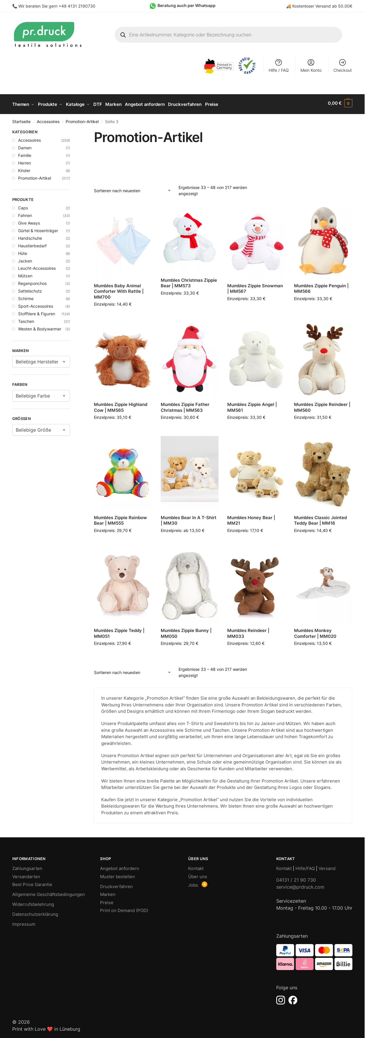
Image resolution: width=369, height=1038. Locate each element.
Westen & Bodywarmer (39, 326)
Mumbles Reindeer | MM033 (248, 631)
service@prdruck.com (300, 885)
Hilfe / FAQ (279, 65)
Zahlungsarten (27, 866)
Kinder (24, 168)
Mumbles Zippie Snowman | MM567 (255, 286)
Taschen (26, 319)
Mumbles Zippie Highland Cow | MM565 (120, 405)
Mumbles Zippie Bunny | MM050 (186, 631)
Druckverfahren (116, 884)
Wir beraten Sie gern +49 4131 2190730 (56, 5)
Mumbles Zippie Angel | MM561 (252, 405)
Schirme (26, 296)
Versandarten (26, 874)
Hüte (22, 251)
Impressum (23, 922)
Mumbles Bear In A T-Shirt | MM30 (188, 518)
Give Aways (29, 221)
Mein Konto (310, 65)
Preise (106, 900)
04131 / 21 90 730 (296, 878)
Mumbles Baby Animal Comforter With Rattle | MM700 (119, 289)
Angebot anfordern (119, 866)
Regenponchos (32, 281)
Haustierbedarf (32, 243)
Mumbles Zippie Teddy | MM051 (119, 631)
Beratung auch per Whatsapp (187, 5)
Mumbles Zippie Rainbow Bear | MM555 (120, 518)
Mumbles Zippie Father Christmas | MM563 (185, 405)
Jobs (193, 883)
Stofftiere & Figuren (36, 311)
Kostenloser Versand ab (315, 5)
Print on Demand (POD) (124, 908)
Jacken (25, 258)
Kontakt (196, 866)
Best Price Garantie (32, 882)
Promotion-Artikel (82, 119)
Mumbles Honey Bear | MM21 (251, 518)
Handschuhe (30, 236)
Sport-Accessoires (35, 304)
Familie (24, 153)
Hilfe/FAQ (305, 866)
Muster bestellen (117, 874)
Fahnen (25, 213)
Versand (327, 866)
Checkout (342, 65)
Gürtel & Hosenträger (38, 228)
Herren (24, 160)
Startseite (21, 119)
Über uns (197, 874)
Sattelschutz (30, 289)
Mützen (25, 274)
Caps (23, 206)
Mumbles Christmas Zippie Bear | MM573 (189, 281)
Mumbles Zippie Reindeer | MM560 (322, 405)
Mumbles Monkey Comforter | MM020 (315, 631)
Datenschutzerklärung (35, 912)
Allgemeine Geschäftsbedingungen (48, 892)
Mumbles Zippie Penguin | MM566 (321, 286)
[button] (340, 103)
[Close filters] (72, 131)
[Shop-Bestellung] (133, 188)
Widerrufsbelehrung (33, 902)
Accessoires (48, 119)
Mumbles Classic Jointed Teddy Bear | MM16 (320, 518)
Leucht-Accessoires (37, 266)
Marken (108, 892)
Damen (25, 145)
